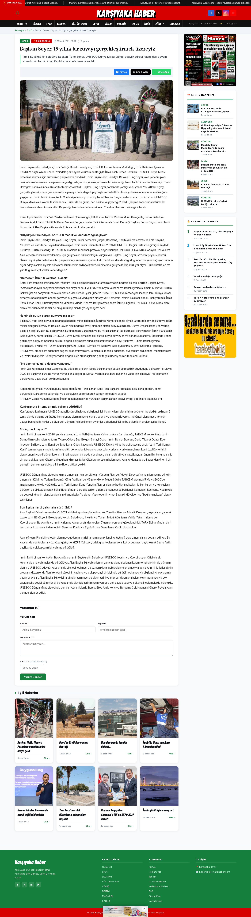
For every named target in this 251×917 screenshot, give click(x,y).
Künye (152, 866)
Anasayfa (22, 23)
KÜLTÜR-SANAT (79, 23)
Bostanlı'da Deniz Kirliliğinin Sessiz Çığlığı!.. (38, 3)
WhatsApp (161, 72)
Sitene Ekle (155, 896)
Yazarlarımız (155, 901)
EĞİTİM (108, 23)
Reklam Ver (155, 871)
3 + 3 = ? (33, 661)
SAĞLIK (135, 23)
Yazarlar (174, 23)
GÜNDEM (37, 23)
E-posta (102, 623)
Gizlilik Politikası (157, 881)
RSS (151, 891)
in (31, 884)
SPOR (49, 23)
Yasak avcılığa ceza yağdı (208, 276)
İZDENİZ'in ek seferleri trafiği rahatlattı (164, 3)
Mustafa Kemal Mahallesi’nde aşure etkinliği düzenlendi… (102, 3)
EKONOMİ (61, 23)
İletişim (152, 876)
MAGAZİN (121, 23)
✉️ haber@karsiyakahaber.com (213, 871)
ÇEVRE (96, 23)
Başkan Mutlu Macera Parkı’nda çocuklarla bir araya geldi (215, 167)
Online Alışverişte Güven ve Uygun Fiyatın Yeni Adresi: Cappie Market (216, 128)
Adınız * (24, 623)
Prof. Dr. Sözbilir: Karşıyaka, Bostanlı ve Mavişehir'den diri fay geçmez (212, 262)
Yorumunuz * (27, 637)
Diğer (159, 23)
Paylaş (121, 72)
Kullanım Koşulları (158, 886)
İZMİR (147, 23)
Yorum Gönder (33, 676)
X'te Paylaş (140, 72)
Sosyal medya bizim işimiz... (209, 287)
